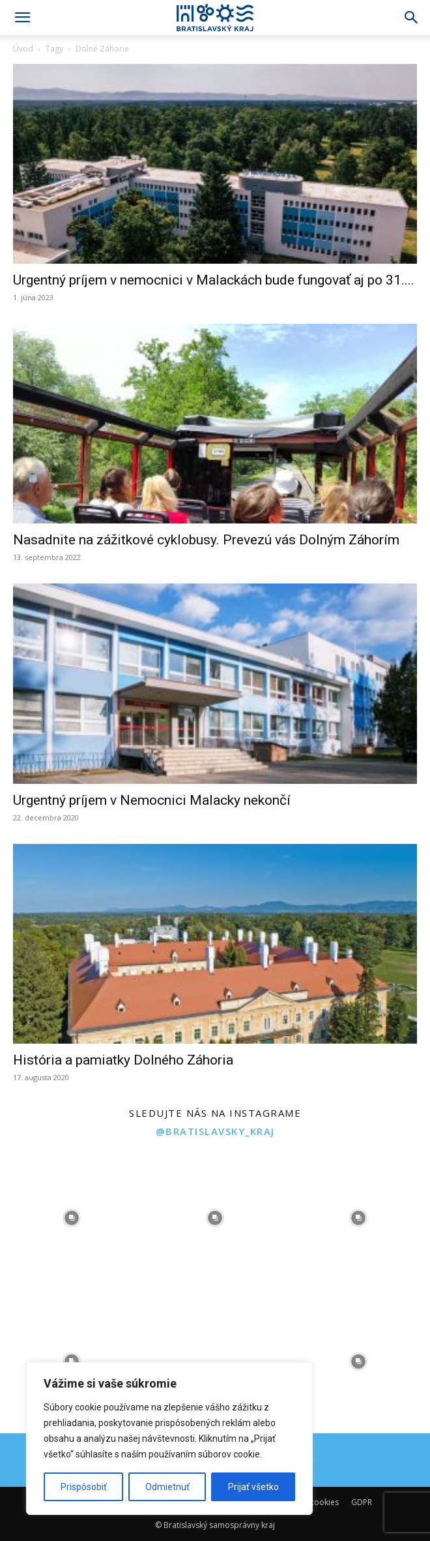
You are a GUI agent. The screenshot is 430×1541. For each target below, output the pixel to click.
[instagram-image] (71, 1218)
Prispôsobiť (84, 1487)
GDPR (361, 1502)
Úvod (23, 48)
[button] (22, 17)
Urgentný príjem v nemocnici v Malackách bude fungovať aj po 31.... (213, 280)
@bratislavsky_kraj (215, 1131)
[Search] (412, 17)
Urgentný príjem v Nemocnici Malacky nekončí (152, 800)
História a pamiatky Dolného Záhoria (123, 1060)
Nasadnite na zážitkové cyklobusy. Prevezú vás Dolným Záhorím (206, 540)
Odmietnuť (167, 1487)
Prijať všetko (253, 1487)
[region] (169, 1438)
